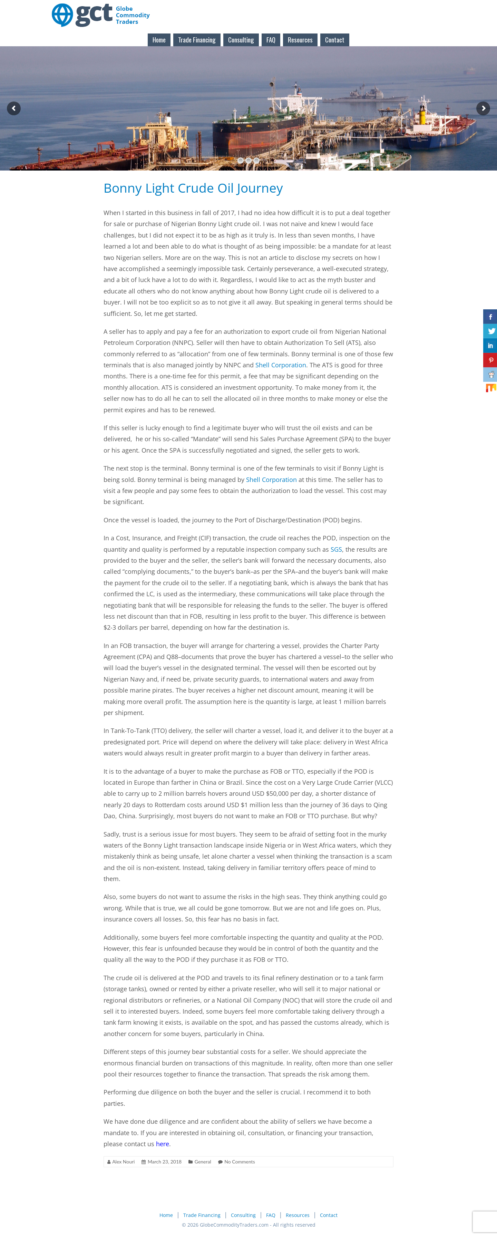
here (162, 1144)
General (203, 1161)
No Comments (239, 1161)
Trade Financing (197, 39)
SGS (336, 549)
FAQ (270, 39)
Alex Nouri (123, 1161)
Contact (334, 39)
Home (159, 39)
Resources (300, 39)
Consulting (241, 39)
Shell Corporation (280, 365)
